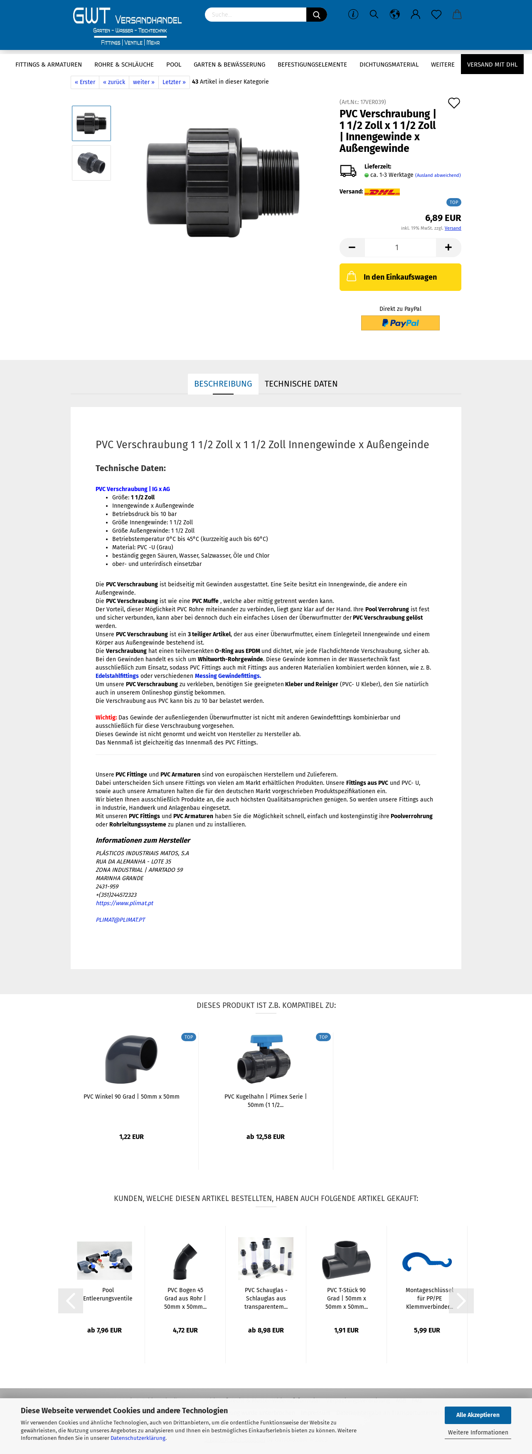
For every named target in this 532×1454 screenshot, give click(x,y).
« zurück (114, 82)
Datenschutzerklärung (138, 1438)
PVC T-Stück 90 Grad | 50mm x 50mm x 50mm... (346, 1298)
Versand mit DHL (492, 64)
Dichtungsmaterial (389, 64)
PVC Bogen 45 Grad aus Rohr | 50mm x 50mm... (185, 1298)
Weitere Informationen (478, 1432)
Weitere (443, 64)
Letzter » (174, 82)
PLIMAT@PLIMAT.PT (120, 919)
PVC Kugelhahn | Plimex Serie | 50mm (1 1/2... (265, 1101)
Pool (173, 64)
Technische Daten (301, 384)
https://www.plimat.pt (124, 903)
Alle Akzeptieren (478, 1415)
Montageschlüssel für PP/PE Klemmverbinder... (429, 1298)
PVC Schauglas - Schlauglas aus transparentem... (266, 1298)
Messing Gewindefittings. (228, 676)
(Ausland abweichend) (438, 175)
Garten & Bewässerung (229, 64)
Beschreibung (223, 384)
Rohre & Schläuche (124, 64)
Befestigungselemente (312, 64)
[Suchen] (316, 14)
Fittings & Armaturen (48, 64)
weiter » (144, 82)
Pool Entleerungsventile (108, 1294)
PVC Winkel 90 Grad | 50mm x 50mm (132, 1096)
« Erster (85, 82)
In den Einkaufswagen (391, 276)
